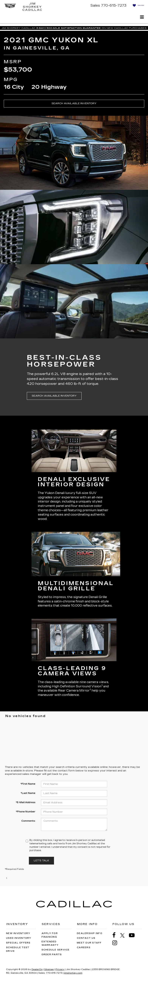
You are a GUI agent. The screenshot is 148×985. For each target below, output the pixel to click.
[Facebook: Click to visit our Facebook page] (115, 935)
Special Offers (18, 943)
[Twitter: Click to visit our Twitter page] (124, 935)
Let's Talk (41, 860)
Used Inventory (18, 938)
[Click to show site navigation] (142, 17)
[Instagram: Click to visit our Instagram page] (116, 942)
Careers (83, 947)
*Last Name (28, 793)
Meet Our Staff (89, 943)
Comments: (28, 821)
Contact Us (86, 938)
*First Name (28, 784)
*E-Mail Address (25, 802)
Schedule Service (56, 950)
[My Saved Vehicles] (137, 5)
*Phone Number (25, 811)
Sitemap (49, 969)
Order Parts (52, 954)
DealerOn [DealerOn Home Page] (37, 969)
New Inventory (18, 933)
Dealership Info (89, 933)
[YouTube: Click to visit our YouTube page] (133, 935)
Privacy (59, 969)
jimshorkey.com (73, 973)
